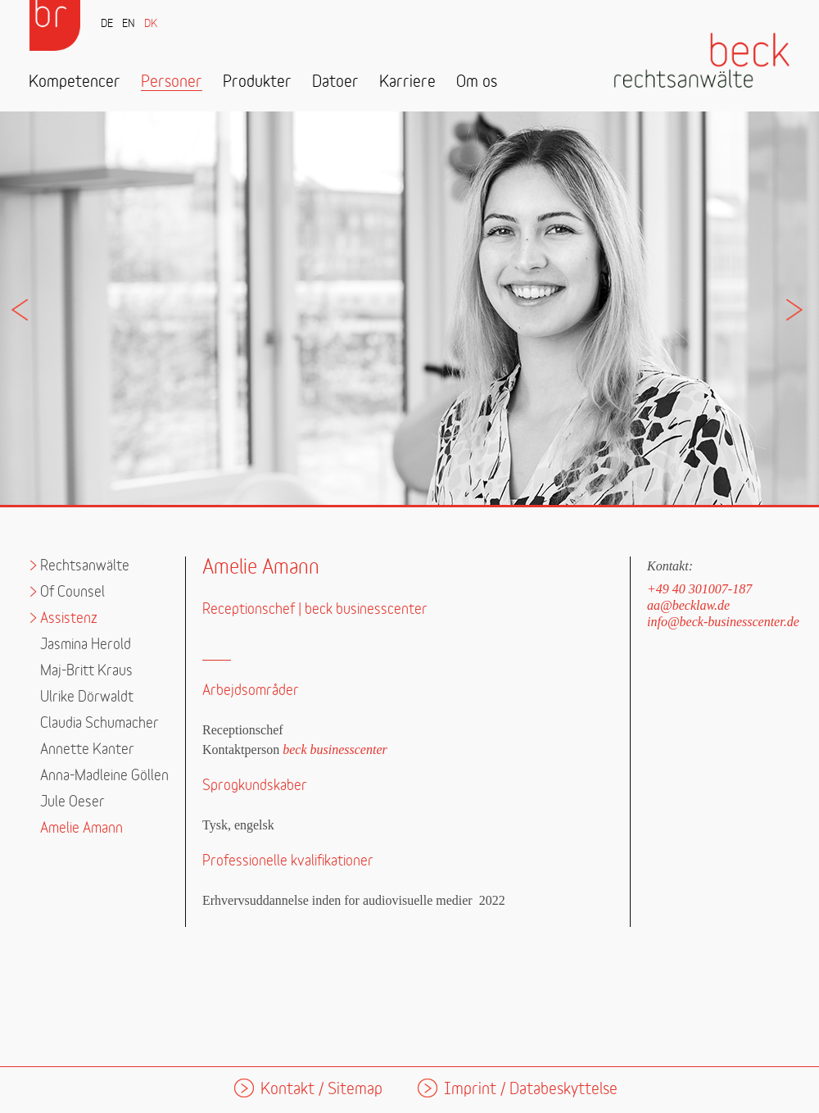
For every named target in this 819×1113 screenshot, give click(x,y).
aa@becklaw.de (688, 605)
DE (107, 24)
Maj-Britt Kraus (86, 671)
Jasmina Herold (85, 645)
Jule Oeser (72, 802)
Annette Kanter (87, 749)
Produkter (257, 82)
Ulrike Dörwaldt (86, 697)
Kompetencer (74, 82)
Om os (476, 82)
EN (128, 24)
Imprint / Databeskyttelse (531, 1089)
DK (150, 24)
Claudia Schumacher (99, 723)
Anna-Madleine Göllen (104, 776)
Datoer (335, 82)
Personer (171, 82)
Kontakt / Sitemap (321, 1089)
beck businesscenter (335, 749)
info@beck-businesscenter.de (723, 622)
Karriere (407, 82)
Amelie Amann (81, 828)
